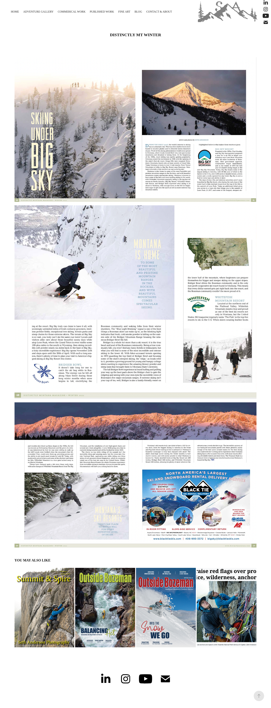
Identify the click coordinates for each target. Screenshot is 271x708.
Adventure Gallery (38, 11)
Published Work (102, 11)
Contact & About (159, 11)
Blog (138, 11)
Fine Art (124, 11)
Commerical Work (71, 11)
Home (15, 11)
